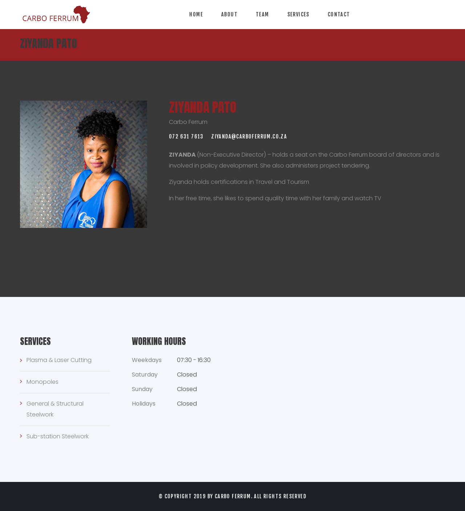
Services (298, 14)
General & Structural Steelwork (55, 409)
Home (196, 14)
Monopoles (42, 382)
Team (262, 14)
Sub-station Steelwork (58, 436)
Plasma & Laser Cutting (59, 360)
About (229, 14)
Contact (339, 14)
